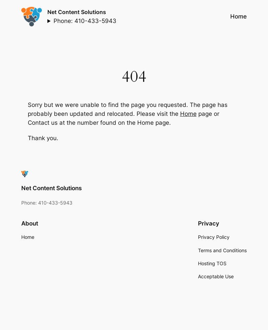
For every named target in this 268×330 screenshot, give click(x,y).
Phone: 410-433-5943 (85, 20)
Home (188, 113)
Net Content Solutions (76, 12)
